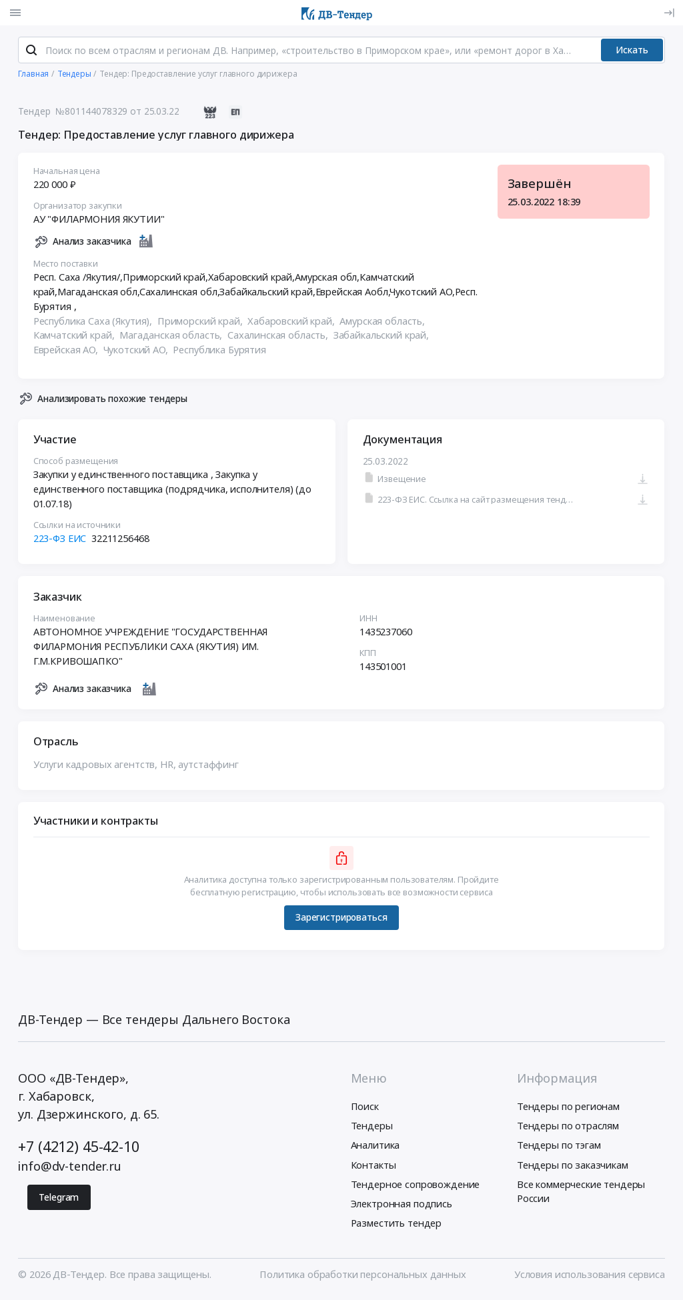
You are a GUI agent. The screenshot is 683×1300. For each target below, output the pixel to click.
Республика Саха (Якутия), (94, 323)
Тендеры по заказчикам (572, 1166)
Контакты (373, 1166)
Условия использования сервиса (589, 1276)
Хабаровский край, (292, 323)
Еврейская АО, (67, 352)
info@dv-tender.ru (69, 1169)
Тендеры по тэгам (559, 1147)
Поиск (365, 1108)
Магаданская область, (172, 338)
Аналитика (375, 1147)
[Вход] (669, 13)
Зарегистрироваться (341, 919)
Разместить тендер (396, 1225)
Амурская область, (384, 323)
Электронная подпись (401, 1206)
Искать (632, 52)
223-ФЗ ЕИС (60, 540)
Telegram (59, 1199)
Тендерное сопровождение (415, 1186)
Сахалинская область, (279, 338)
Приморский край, (201, 323)
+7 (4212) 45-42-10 (78, 1149)
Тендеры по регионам (568, 1108)
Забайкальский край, (382, 338)
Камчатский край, (75, 338)
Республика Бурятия (219, 352)
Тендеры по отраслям (568, 1128)
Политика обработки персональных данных (362, 1276)
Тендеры (372, 1128)
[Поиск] (31, 52)
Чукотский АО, (137, 352)
